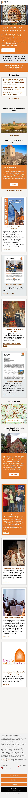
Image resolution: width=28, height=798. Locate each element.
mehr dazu (14, 474)
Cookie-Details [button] (7, 793)
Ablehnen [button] (14, 784)
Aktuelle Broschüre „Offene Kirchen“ (14, 228)
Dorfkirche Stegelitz (9, 167)
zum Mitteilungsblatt (8, 294)
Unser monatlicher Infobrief (14, 381)
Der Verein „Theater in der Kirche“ (14, 568)
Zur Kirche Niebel (14, 135)
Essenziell (5, 766)
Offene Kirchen (14, 401)
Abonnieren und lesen (9, 395)
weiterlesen (6, 582)
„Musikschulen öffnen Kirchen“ (14, 618)
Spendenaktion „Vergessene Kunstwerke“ (14, 330)
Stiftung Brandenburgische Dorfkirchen (14, 429)
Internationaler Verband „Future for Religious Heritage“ (14, 673)
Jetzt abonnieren (20, 60)
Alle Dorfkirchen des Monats (14, 191)
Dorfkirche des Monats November (14, 141)
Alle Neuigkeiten (14, 98)
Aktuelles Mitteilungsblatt (14, 285)
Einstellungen (7, 761)
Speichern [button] (14, 780)
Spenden (19, 50)
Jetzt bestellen (7, 249)
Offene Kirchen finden (14, 420)
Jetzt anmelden (14, 69)
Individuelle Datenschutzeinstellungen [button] (14, 789)
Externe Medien (6, 768)
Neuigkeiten (14, 75)
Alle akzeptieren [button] (14, 776)
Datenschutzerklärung (6, 759)
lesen (14, 184)
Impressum (21, 793)
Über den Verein (8, 50)
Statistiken (22, 766)
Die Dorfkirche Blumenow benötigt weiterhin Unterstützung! (12, 93)
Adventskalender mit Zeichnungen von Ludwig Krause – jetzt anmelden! (13, 88)
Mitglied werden (14, 514)
